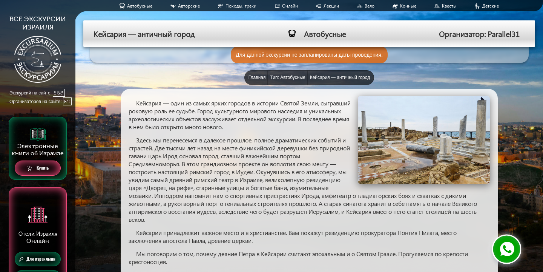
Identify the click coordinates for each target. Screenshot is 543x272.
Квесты (449, 6)
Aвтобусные (139, 6)
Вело (369, 6)
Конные (408, 6)
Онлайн (290, 6)
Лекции (331, 6)
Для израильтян (37, 259)
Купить (38, 168)
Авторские (189, 6)
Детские (490, 6)
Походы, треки (240, 6)
